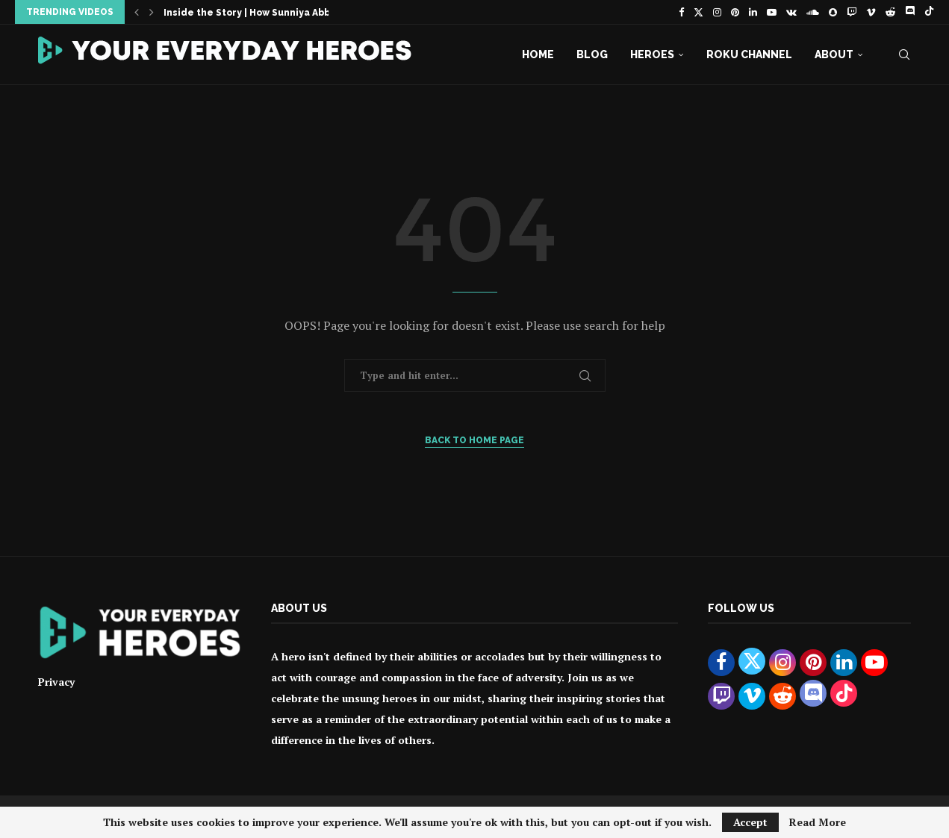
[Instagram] (717, 12)
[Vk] (791, 12)
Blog (592, 54)
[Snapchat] (833, 12)
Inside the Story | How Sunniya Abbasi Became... (280, 12)
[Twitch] (851, 12)
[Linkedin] (753, 12)
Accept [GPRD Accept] (750, 822)
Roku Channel (749, 54)
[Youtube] (772, 12)
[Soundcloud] (812, 12)
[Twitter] (698, 12)
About (834, 54)
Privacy (56, 682)
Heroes (652, 54)
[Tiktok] (929, 12)
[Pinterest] (735, 12)
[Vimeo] (871, 12)
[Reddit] (890, 12)
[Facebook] (681, 12)
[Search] (904, 54)
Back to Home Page (474, 440)
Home (538, 54)
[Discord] (910, 12)
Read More (817, 822)
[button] (137, 12)
